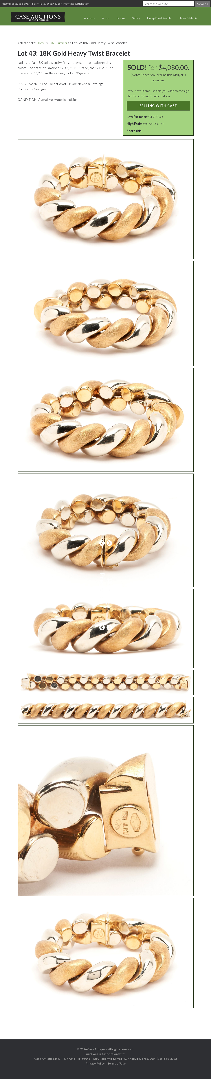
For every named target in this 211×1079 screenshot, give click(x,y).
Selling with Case (158, 102)
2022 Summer (59, 39)
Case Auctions (34, 14)
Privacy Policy (95, 1059)
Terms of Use (116, 1059)
